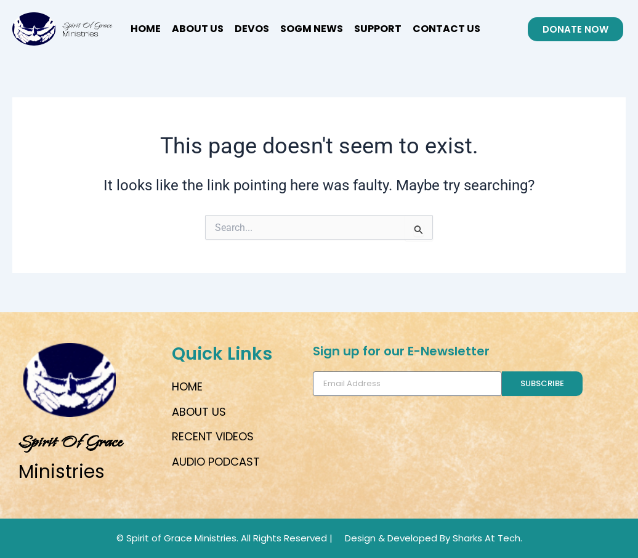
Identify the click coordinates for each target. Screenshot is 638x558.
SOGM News (311, 29)
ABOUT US (198, 29)
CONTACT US (446, 29)
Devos (252, 29)
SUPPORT (378, 29)
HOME (146, 29)
